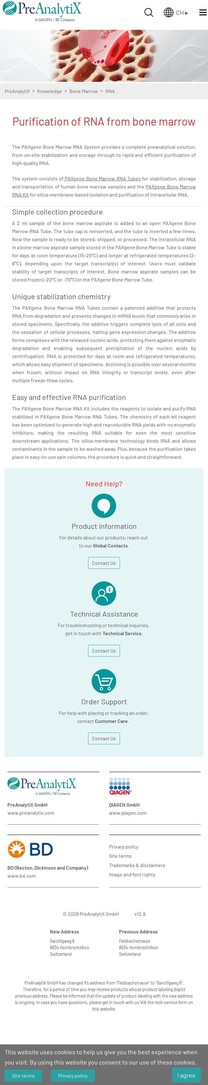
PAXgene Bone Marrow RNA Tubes (102, 178)
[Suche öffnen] (149, 12)
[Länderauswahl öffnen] (176, 12)
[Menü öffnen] (203, 12)
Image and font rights (132, 874)
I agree (186, 1075)
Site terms (120, 856)
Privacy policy (123, 846)
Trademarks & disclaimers (137, 865)
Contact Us (104, 563)
